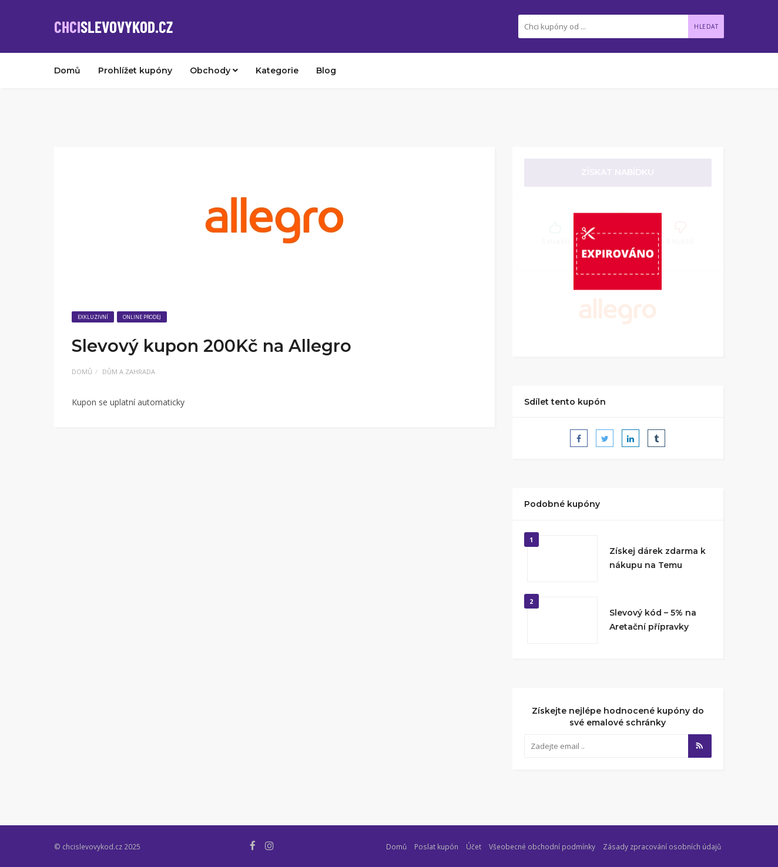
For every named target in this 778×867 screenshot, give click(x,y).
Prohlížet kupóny (135, 70)
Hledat (706, 26)
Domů (67, 70)
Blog (326, 70)
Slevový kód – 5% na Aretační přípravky (652, 619)
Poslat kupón (436, 846)
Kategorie (277, 70)
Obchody (214, 70)
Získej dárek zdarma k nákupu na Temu (657, 558)
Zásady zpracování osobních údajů (662, 846)
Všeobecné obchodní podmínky (542, 846)
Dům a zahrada (128, 371)
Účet (473, 846)
